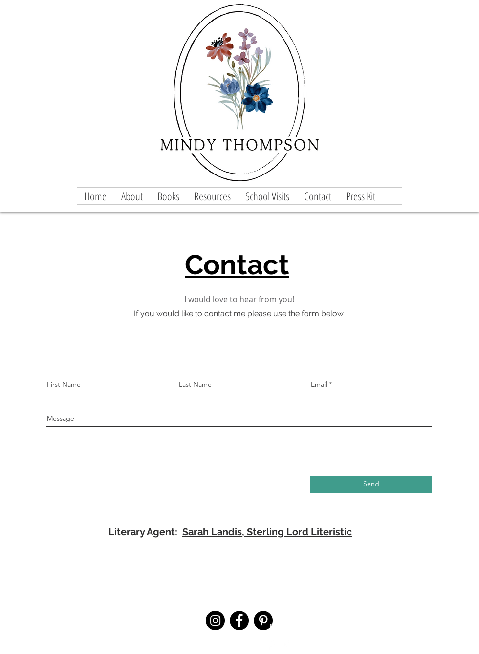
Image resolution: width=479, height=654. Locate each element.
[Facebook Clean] (271, 644)
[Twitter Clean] (285, 644)
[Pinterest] (263, 620)
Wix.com (445, 633)
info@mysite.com (182, 634)
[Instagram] (215, 620)
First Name (64, 384)
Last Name (195, 384)
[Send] (371, 484)
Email (319, 384)
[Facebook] (239, 620)
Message (60, 418)
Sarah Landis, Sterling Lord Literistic (267, 532)
